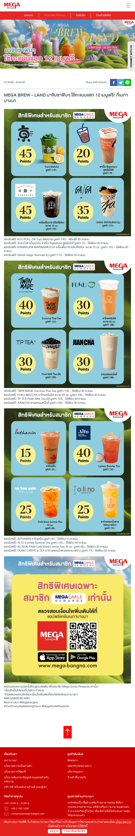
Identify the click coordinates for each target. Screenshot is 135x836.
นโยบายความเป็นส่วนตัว (18, 766)
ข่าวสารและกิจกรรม (54, 15)
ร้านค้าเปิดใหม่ (103, 15)
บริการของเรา (75, 772)
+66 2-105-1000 (20, 808)
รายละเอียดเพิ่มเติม (74, 831)
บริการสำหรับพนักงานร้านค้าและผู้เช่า (25, 787)
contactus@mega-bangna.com (27, 814)
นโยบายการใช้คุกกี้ (15, 772)
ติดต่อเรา (73, 760)
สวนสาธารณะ (85, 807)
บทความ (28, 15)
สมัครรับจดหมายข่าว (79, 766)
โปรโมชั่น (80, 15)
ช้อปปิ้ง (78, 803)
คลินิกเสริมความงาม (104, 807)
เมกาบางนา (10, 760)
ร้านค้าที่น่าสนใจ (77, 777)
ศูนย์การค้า (74, 796)
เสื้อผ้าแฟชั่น (89, 803)
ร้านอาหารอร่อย (106, 803)
